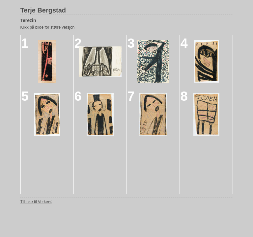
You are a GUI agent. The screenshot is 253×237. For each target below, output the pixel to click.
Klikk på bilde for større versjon (47, 27)
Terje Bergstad (43, 10)
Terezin (28, 20)
